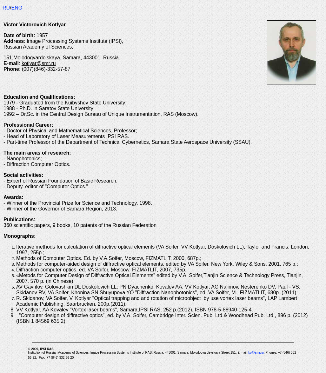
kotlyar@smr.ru (39, 63)
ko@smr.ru (256, 352)
